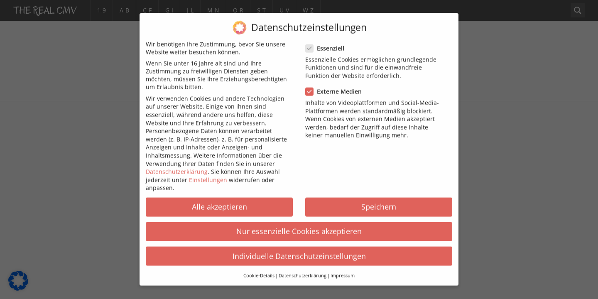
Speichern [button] (378, 201)
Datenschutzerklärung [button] (302, 270)
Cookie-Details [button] (258, 270)
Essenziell (327, 43)
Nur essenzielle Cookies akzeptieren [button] (299, 226)
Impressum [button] (343, 270)
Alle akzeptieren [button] (219, 201)
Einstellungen (208, 174)
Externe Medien (336, 86)
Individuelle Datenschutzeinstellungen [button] (299, 250)
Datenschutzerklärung (177, 166)
